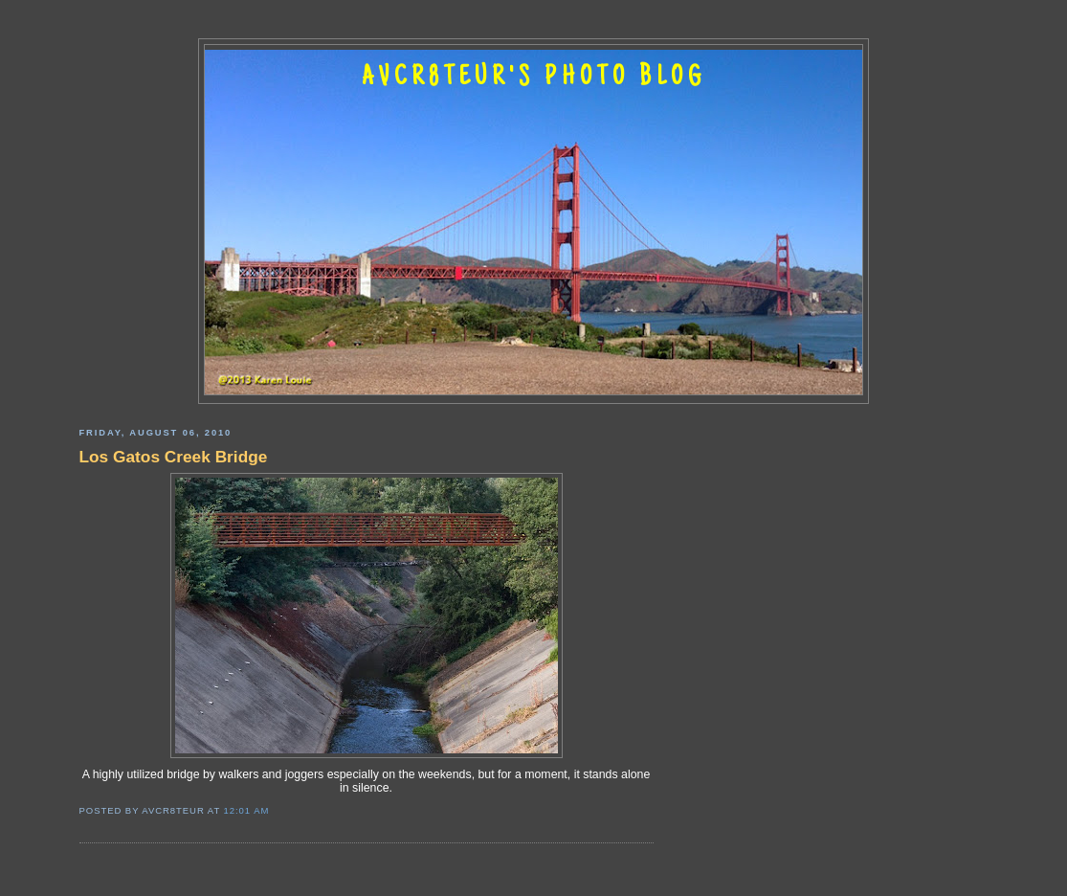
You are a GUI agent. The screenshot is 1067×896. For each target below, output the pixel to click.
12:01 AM (247, 810)
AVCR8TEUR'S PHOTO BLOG (534, 78)
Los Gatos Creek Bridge (173, 456)
